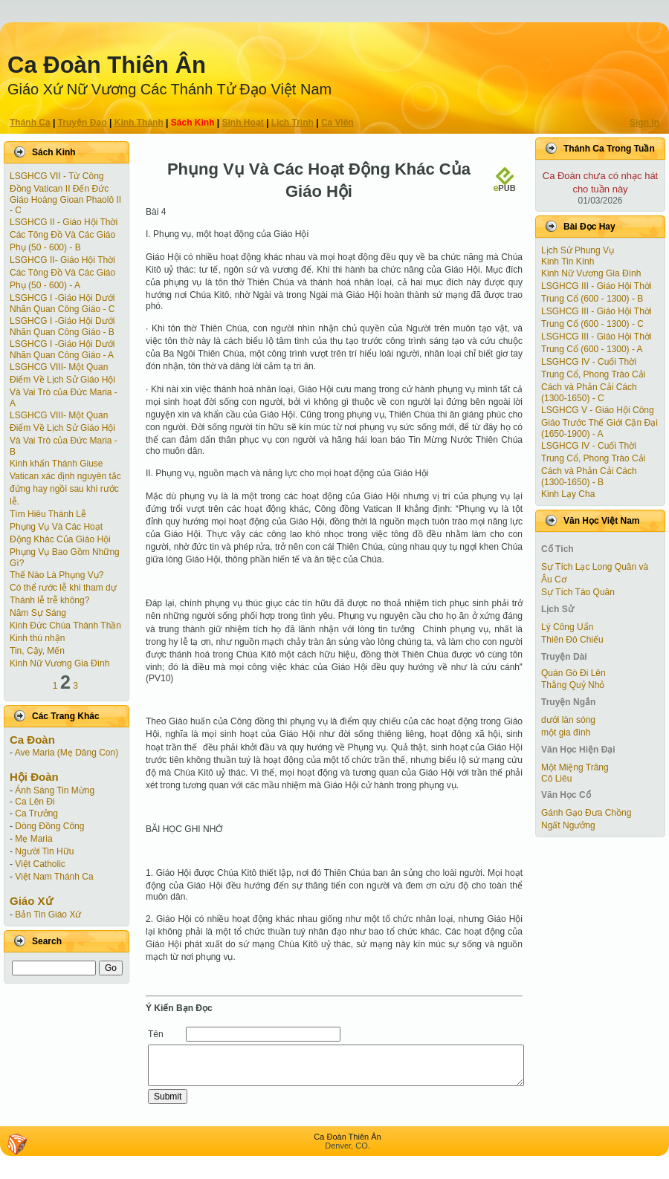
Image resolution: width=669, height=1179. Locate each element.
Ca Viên (337, 122)
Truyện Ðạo (82, 122)
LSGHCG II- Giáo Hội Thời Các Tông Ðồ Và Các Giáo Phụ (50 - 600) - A (62, 272)
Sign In (644, 122)
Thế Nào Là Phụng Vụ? (56, 575)
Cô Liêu (556, 778)
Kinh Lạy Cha (568, 494)
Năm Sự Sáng (38, 613)
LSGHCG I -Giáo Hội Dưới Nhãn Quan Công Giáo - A (62, 349)
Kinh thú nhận (37, 638)
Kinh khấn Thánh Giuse (56, 463)
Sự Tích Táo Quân (578, 592)
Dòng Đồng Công (49, 826)
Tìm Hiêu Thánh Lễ (48, 514)
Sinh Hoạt (243, 122)
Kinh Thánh (139, 122)
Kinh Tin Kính (567, 261)
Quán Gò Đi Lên (573, 673)
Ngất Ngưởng (568, 825)
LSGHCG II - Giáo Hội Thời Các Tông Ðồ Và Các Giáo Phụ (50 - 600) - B (63, 235)
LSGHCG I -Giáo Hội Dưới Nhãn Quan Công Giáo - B (62, 326)
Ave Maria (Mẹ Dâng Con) (67, 752)
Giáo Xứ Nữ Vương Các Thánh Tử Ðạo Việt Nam (169, 89)
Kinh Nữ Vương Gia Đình (59, 663)
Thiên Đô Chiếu (572, 639)
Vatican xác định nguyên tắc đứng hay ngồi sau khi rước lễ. (65, 489)
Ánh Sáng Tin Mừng (54, 790)
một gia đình (565, 732)
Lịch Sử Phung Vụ (577, 250)
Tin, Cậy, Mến (37, 651)
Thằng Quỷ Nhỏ (572, 685)
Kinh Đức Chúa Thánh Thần (65, 625)
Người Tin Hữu (44, 851)
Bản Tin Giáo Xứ (48, 914)
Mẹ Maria (33, 839)
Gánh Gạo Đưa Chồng (586, 813)
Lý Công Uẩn (567, 627)
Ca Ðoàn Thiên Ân (106, 65)
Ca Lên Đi (34, 801)
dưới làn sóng (568, 720)
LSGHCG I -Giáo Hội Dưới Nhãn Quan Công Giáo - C (62, 303)
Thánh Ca (30, 122)
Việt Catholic (40, 864)
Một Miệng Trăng (575, 767)
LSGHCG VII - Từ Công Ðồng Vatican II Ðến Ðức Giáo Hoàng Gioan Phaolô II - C (65, 193)
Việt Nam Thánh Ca (54, 876)
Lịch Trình (292, 122)
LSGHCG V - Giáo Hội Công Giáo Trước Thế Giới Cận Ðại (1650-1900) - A (599, 422)
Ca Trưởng (36, 813)
